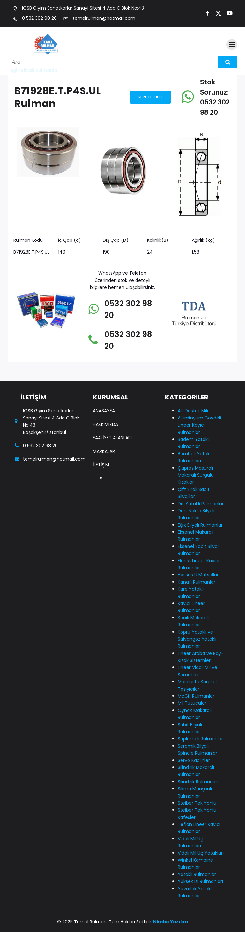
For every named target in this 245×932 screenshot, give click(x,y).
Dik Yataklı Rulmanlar (201, 503)
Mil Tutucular (192, 703)
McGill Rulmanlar (196, 696)
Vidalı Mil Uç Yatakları (201, 853)
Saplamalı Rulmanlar (200, 738)
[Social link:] (204, 13)
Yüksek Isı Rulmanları (200, 881)
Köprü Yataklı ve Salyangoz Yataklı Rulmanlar (197, 639)
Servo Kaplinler (194, 760)
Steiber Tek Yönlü (197, 803)
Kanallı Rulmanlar (196, 582)
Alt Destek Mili (193, 410)
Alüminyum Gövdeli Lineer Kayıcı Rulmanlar (199, 425)
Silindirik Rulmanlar (198, 781)
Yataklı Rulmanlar (197, 874)
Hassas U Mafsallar (198, 574)
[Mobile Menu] (231, 44)
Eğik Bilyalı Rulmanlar (200, 525)
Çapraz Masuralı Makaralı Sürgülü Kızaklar (196, 475)
